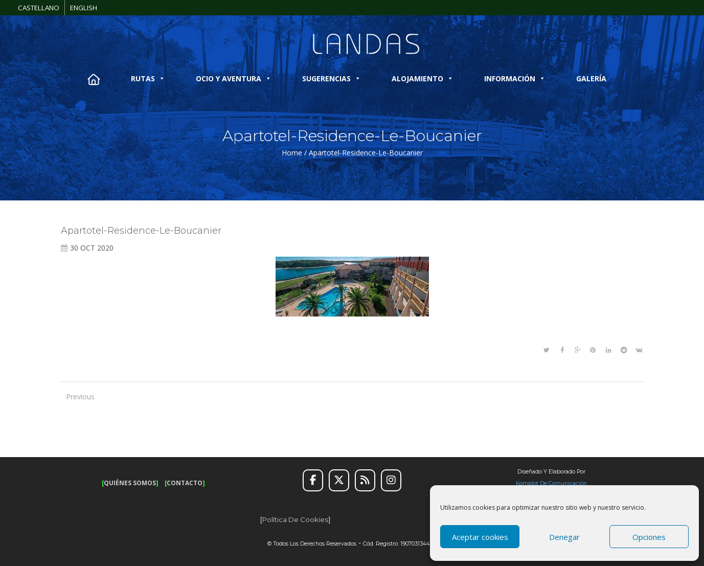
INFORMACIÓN (515, 78)
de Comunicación (562, 483)
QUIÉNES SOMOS (130, 483)
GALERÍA (591, 78)
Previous (76, 396)
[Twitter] (339, 480)
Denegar (564, 537)
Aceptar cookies (480, 537)
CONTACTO (184, 483)
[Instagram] (391, 480)
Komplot (527, 483)
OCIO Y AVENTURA (233, 78)
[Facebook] (313, 480)
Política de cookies (295, 519)
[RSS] (365, 480)
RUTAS (148, 78)
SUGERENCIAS (331, 78)
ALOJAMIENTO (422, 78)
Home (292, 152)
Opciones (649, 537)
